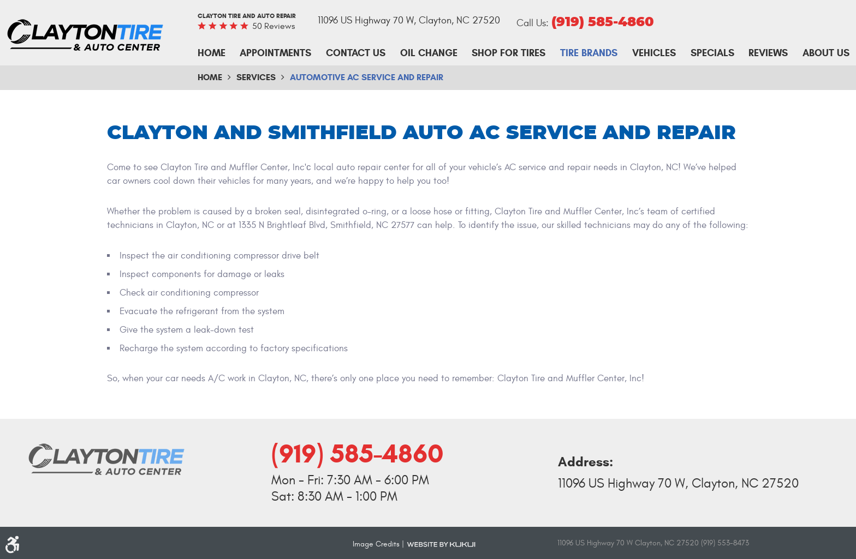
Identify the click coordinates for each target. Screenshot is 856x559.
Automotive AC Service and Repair (366, 77)
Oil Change (428, 53)
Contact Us (355, 53)
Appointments (275, 53)
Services (256, 77)
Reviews (768, 53)
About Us (825, 53)
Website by (441, 543)
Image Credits (376, 544)
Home (211, 53)
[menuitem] (211, 53)
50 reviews (273, 26)
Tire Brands (588, 53)
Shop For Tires (508, 53)
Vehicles (654, 53)
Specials (712, 53)
